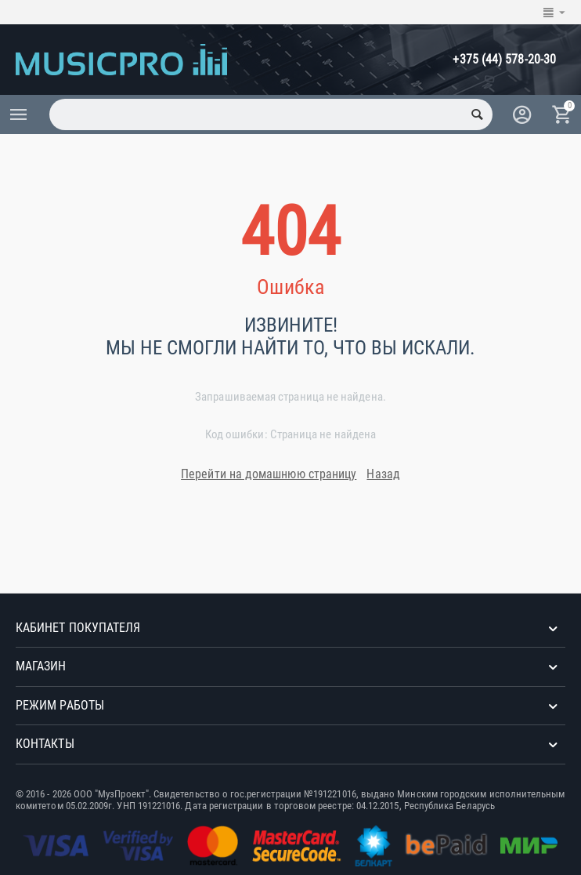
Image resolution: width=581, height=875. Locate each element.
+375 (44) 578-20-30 (504, 59)
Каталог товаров (19, 114)
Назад (382, 474)
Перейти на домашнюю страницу (268, 474)
